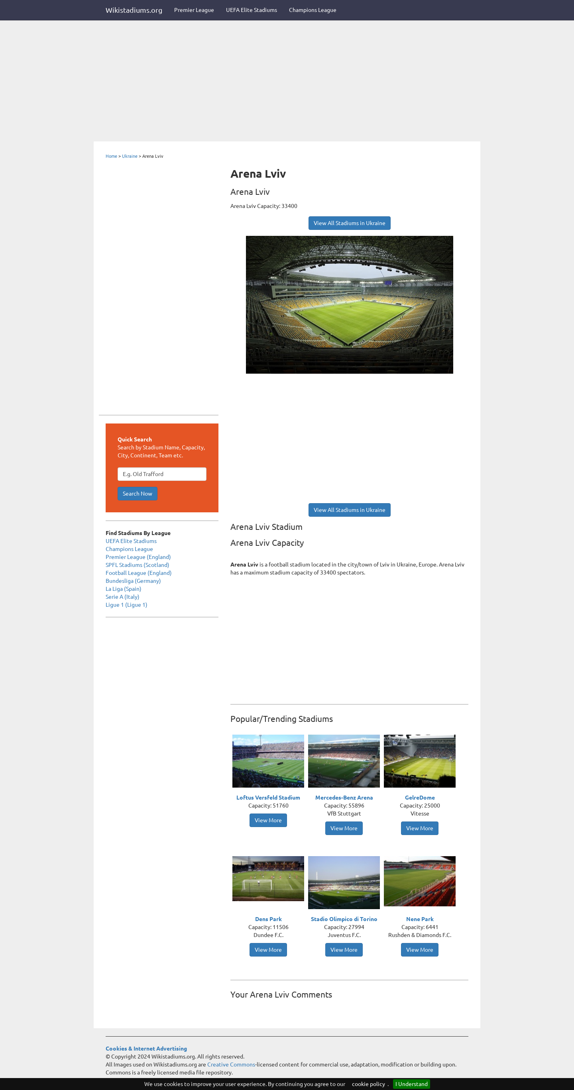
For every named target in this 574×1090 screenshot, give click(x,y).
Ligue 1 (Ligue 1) (126, 605)
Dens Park (268, 919)
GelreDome (420, 797)
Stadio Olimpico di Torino (344, 919)
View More (268, 820)
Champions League (312, 10)
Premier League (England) (138, 557)
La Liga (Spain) (124, 589)
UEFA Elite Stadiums (251, 10)
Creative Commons (231, 1064)
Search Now (137, 493)
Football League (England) (139, 573)
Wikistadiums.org (134, 10)
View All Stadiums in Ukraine (349, 223)
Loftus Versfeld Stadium (268, 797)
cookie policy (368, 1084)
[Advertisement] (287, 81)
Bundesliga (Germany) (133, 581)
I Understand (411, 1084)
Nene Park (420, 919)
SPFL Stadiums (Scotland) (137, 565)
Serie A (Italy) (123, 597)
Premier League (194, 10)
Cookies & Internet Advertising (146, 1048)
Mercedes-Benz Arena (344, 797)
